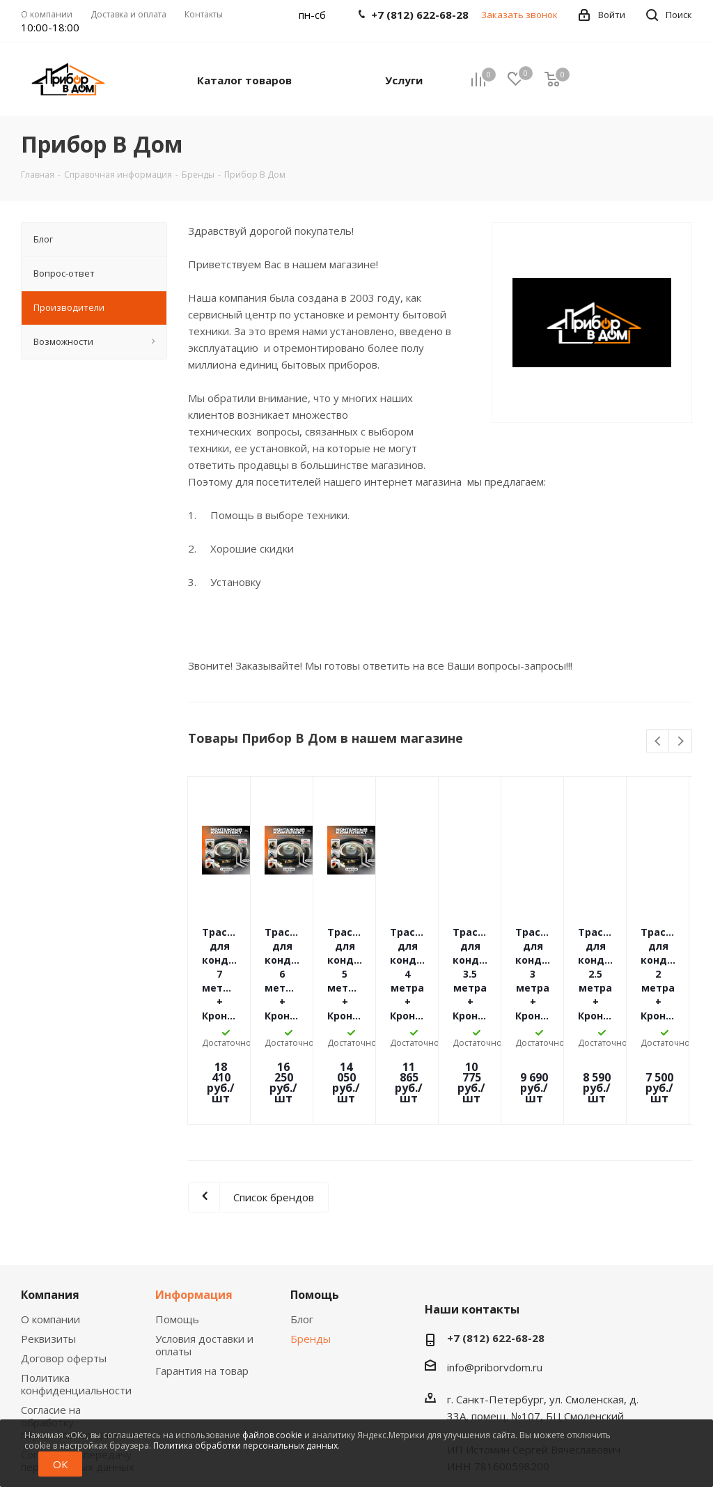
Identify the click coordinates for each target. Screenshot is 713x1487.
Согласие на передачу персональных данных (77, 1363)
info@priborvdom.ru (494, 1270)
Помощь (177, 1221)
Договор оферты (64, 1261)
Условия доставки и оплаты (204, 1247)
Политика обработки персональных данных (245, 1445)
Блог (301, 1221)
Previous (658, 742)
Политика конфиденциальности (76, 1286)
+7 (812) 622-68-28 (495, 1240)
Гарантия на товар (202, 1273)
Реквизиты (48, 1241)
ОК (60, 1464)
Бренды (310, 1241)
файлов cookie (272, 1435)
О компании (50, 1221)
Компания (50, 1197)
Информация (194, 1197)
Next (680, 742)
